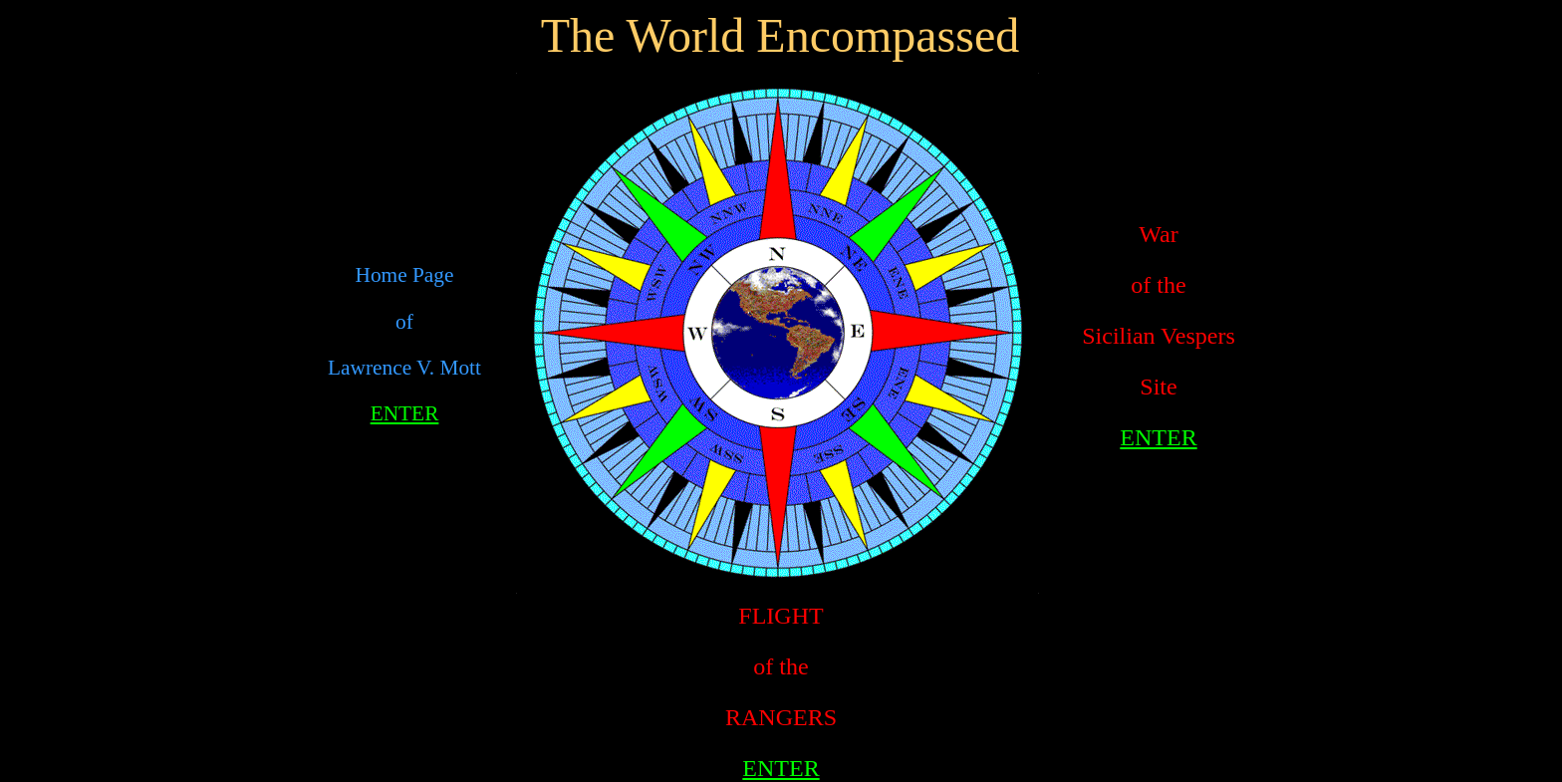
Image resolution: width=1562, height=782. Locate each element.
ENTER (405, 413)
